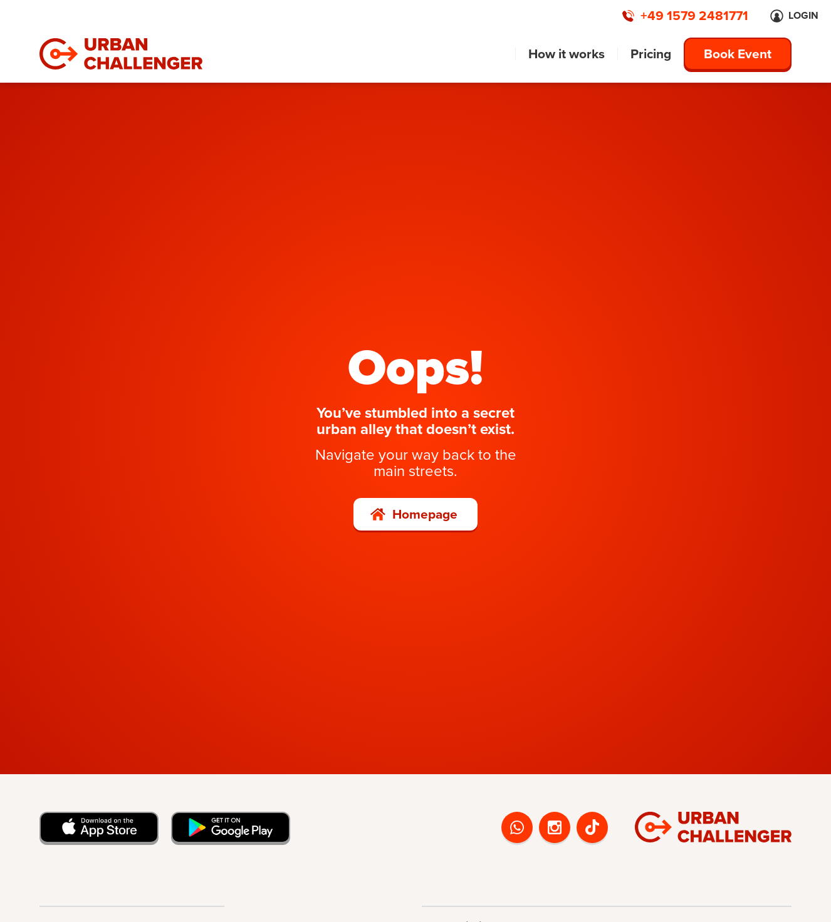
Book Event (737, 53)
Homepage (424, 514)
